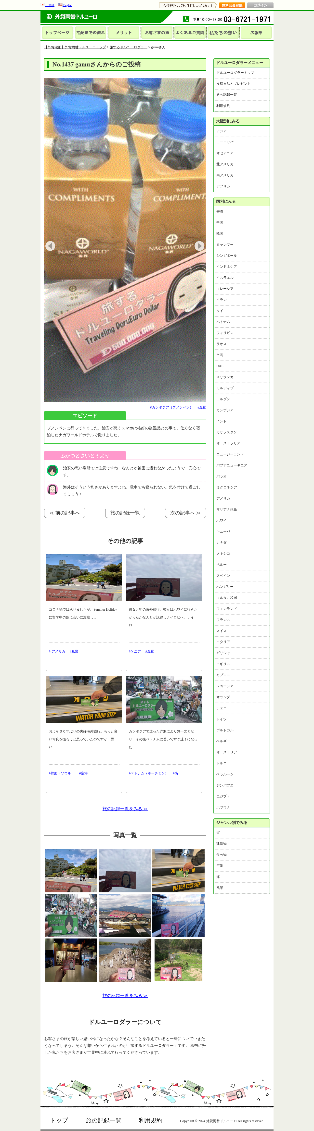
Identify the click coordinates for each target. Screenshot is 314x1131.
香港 (219, 211)
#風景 (201, 407)
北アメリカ (225, 164)
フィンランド (226, 609)
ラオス (221, 344)
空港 (219, 866)
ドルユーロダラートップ (235, 73)
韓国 (219, 233)
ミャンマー (225, 244)
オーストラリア (228, 443)
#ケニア (135, 651)
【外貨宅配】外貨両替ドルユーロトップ (75, 47)
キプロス (223, 675)
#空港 (83, 773)
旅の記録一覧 (125, 512)
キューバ (223, 531)
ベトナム (223, 322)
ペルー (221, 564)
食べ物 (221, 855)
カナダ (221, 542)
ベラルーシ (225, 774)
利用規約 (223, 106)
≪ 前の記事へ (64, 512)
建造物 (221, 844)
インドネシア (226, 267)
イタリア (223, 642)
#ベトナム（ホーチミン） (148, 773)
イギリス (223, 664)
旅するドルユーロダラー (128, 47)
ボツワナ (223, 807)
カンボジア (225, 410)
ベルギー (223, 741)
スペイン (223, 576)
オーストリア (226, 752)
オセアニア (225, 153)
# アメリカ (57, 651)
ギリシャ (223, 653)
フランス (223, 620)
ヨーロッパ (225, 142)
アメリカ (223, 498)
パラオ (221, 476)
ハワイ (221, 520)
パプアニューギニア (231, 465)
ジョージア (225, 686)
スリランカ (225, 377)
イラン (221, 300)
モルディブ (225, 388)
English (65, 5)
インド (221, 421)
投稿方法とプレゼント (233, 84)
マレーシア (225, 289)
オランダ (223, 697)
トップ (59, 1120)
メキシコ (223, 553)
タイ (219, 311)
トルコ (221, 763)
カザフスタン (226, 432)
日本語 (47, 5)
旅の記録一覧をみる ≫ (125, 808)
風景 (219, 888)
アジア (221, 131)
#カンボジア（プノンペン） (171, 407)
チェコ (221, 708)
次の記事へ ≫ (185, 512)
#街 (175, 773)
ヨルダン (223, 399)
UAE (219, 366)
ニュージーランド (230, 454)
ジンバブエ (225, 785)
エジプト (223, 796)
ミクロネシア (226, 487)
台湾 (219, 355)
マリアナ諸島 (226, 509)
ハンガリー (225, 587)
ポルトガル (225, 730)
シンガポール (226, 255)
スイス (221, 631)
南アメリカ (225, 175)
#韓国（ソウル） (62, 773)
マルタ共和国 (226, 598)
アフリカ (223, 186)
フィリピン (225, 333)
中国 (219, 222)
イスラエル (225, 278)
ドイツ (221, 719)
